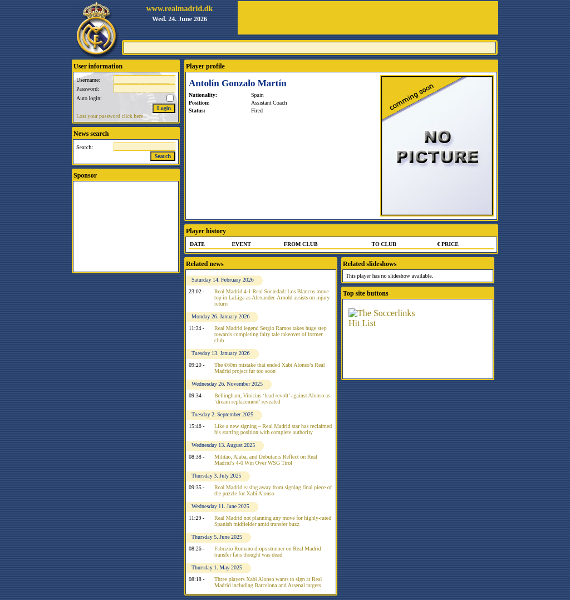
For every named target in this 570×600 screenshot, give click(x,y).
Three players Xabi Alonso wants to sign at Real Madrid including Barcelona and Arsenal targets (268, 582)
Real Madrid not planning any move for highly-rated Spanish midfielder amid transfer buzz (272, 521)
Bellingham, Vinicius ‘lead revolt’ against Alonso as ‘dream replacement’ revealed (272, 398)
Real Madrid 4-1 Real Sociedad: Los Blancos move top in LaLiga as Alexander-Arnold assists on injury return (272, 297)
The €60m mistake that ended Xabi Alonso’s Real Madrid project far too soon (269, 368)
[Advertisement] (368, 18)
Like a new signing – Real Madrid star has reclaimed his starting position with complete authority (273, 429)
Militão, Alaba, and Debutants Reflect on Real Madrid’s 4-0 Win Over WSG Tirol (265, 460)
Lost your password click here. (110, 116)
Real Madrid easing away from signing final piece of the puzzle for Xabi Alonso (273, 490)
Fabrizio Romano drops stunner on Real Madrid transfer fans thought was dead (267, 551)
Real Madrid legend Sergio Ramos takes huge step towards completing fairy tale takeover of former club (270, 334)
